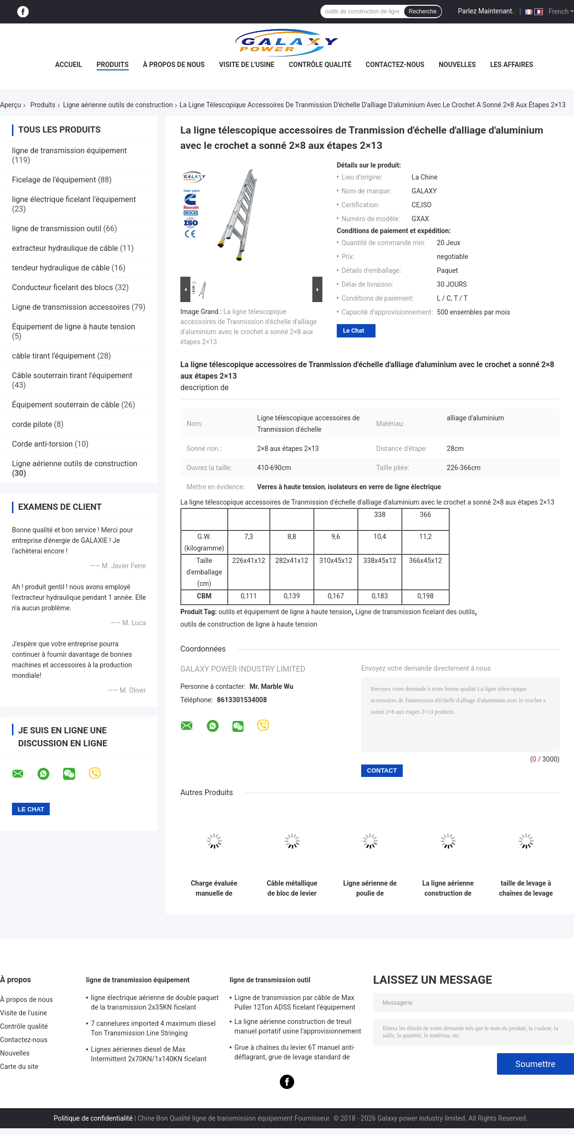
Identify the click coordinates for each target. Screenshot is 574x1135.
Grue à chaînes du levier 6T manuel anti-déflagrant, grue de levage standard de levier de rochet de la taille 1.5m (294, 1054)
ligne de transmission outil (56, 228)
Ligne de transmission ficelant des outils (415, 612)
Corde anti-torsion (42, 444)
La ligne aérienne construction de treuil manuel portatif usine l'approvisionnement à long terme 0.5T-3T (297, 1028)
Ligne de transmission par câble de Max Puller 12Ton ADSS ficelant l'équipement (294, 1002)
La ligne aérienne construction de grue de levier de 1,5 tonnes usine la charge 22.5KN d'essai (447, 888)
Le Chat (353, 330)
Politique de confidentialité (93, 1118)
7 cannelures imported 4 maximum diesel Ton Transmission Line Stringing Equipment (153, 1030)
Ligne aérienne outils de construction (118, 105)
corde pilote (32, 424)
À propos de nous (174, 64)
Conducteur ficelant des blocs (62, 287)
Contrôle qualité (320, 64)
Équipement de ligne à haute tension (73, 326)
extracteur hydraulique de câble (65, 248)
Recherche (423, 11)
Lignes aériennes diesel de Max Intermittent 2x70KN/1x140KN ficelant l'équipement (149, 1055)
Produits (113, 64)
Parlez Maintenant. (486, 11)
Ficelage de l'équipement (54, 179)
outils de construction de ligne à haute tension (248, 624)
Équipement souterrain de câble (66, 404)
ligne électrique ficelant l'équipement (74, 199)
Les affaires (511, 64)
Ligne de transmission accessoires (71, 307)
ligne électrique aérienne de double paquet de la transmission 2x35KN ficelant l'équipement (155, 1004)
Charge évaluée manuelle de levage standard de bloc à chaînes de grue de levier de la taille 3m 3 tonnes (214, 888)
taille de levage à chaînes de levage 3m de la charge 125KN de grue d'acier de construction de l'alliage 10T (526, 888)
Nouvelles (457, 64)
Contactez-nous (395, 64)
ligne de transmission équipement (69, 150)
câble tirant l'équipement (53, 355)
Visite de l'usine (247, 64)
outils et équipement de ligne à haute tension (285, 612)
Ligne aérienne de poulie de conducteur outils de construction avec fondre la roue (369, 888)
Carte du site (19, 1066)
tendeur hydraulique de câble (61, 267)
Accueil (68, 64)
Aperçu (10, 105)
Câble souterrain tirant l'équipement (72, 375)
